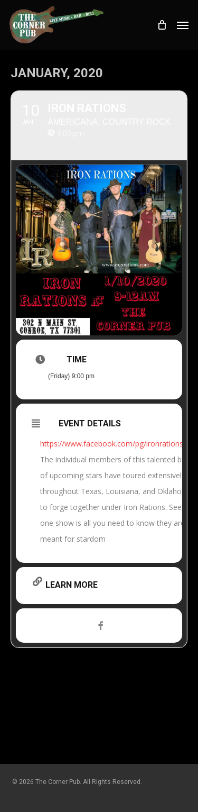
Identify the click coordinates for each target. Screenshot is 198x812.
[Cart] (162, 24)
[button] (182, 25)
